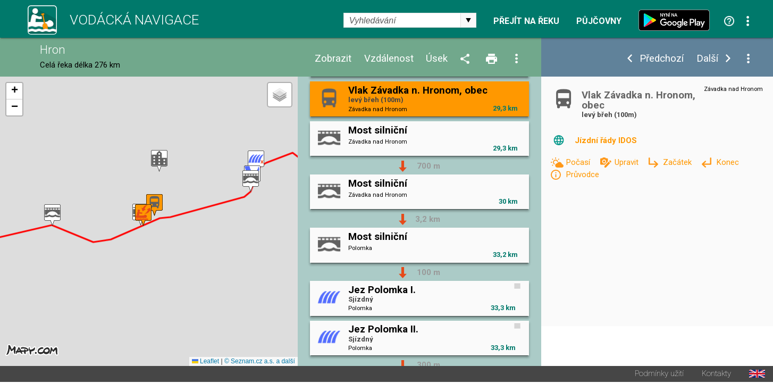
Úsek (437, 59)
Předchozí (662, 59)
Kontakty (716, 375)
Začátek (678, 162)
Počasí (579, 162)
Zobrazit (333, 59)
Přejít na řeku (526, 21)
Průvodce (582, 174)
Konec (727, 162)
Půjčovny (598, 21)
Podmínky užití (659, 375)
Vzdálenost (389, 59)
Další (707, 59)
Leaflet (205, 362)
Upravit (628, 162)
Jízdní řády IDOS (606, 140)
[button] (256, 162)
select (468, 20)
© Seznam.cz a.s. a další (259, 362)
